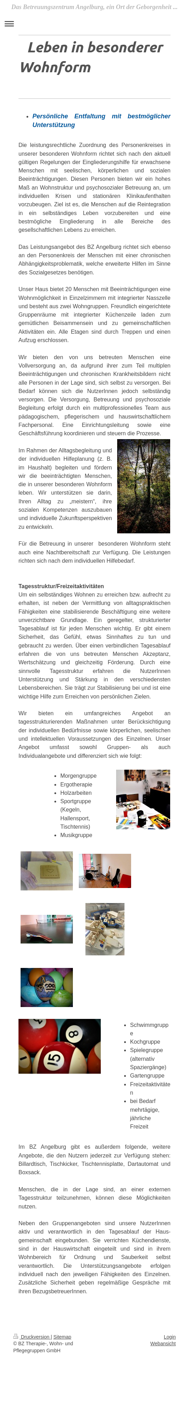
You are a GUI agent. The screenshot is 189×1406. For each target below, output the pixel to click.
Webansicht (163, 1343)
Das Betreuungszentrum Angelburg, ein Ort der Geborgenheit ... (95, 6)
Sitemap (62, 1337)
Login (170, 1337)
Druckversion (32, 1337)
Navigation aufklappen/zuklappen (94, 23)
